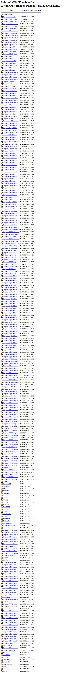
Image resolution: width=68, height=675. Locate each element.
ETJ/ (4, 666)
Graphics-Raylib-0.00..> (10, 276)
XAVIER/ (6, 500)
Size (32, 10)
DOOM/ (5, 495)
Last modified (25, 10)
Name (11, 10)
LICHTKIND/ (7, 659)
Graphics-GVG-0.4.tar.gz (10, 236)
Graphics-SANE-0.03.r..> (10, 84)
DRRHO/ (5, 560)
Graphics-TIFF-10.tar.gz (10, 437)
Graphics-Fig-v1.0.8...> (9, 255)
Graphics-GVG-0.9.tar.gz (10, 359)
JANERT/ (6, 504)
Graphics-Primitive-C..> (10, 93)
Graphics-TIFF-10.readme (10, 435)
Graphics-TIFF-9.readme (10, 430)
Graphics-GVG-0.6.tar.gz (10, 248)
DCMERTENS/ (7, 523)
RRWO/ (5, 671)
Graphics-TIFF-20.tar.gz (10, 555)
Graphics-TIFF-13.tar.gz (10, 451)
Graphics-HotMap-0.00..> (10, 142)
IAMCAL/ (6, 601)
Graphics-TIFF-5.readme (10, 266)
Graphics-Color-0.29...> (10, 132)
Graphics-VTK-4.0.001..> (10, 37)
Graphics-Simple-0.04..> (10, 19)
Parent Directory (7, 14)
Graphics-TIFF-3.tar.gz (9, 262)
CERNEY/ (6, 516)
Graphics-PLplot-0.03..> (10, 44)
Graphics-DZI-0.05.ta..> (10, 116)
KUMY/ (5, 509)
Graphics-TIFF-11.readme (10, 440)
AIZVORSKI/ (7, 484)
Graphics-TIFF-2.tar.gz (9, 259)
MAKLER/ (6, 493)
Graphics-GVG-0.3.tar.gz (10, 227)
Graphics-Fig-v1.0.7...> (9, 252)
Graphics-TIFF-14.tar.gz (10, 456)
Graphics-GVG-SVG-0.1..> (11, 232)
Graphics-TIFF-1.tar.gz (9, 257)
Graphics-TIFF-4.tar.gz (9, 264)
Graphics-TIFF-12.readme (10, 444)
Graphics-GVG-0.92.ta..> (10, 380)
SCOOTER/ (6, 527)
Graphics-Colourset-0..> (10, 56)
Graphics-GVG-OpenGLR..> (11, 229)
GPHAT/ (5, 511)
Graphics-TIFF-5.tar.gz (9, 269)
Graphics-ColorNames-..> (10, 28)
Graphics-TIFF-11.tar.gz (10, 442)
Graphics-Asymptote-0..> (10, 98)
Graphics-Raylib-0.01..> (10, 289)
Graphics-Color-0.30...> (10, 178)
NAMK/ (5, 657)
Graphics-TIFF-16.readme (10, 463)
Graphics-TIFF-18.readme (10, 477)
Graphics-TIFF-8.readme (10, 426)
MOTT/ (5, 488)
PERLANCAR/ (7, 664)
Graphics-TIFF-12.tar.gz (10, 447)
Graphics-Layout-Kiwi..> (10, 544)
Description (37, 10)
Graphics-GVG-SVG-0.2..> (11, 239)
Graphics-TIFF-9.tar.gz (9, 433)
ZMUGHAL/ (7, 597)
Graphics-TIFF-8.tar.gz (9, 428)
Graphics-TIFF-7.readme (10, 421)
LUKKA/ (5, 481)
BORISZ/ (5, 502)
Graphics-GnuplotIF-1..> (10, 128)
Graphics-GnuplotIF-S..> (10, 81)
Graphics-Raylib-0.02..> (10, 336)
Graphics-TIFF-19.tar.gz (10, 532)
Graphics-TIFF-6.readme (10, 271)
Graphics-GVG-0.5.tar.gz (10, 246)
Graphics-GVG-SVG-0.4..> (11, 243)
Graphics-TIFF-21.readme (10, 604)
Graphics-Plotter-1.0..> (9, 17)
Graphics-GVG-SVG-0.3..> (11, 241)
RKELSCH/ (6, 668)
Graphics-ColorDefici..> (10, 42)
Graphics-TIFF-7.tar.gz (9, 423)
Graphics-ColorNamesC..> (10, 613)
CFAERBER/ (7, 514)
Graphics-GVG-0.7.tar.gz (10, 250)
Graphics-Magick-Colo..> (10, 118)
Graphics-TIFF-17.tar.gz (10, 472)
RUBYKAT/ (6, 662)
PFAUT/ (5, 497)
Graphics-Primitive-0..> (10, 111)
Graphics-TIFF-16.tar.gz (10, 465)
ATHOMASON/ (7, 645)
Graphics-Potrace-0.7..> (10, 206)
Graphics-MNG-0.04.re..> (10, 24)
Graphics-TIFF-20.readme (10, 553)
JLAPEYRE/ (6, 507)
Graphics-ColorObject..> (10, 51)
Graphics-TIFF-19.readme (10, 530)
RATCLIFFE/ (7, 608)
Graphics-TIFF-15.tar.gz (10, 460)
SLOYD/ (5, 558)
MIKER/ (5, 652)
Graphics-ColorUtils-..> (10, 68)
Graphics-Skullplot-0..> (10, 384)
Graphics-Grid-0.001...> (10, 548)
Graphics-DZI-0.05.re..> (10, 114)
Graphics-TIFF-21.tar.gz (10, 606)
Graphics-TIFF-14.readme (10, 454)
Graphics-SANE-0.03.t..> (10, 86)
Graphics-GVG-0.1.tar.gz (10, 211)
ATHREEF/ (6, 486)
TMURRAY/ (6, 518)
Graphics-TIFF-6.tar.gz (9, 273)
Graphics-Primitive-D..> (10, 91)
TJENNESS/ (6, 521)
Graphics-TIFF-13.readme (10, 449)
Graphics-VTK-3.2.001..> (10, 33)
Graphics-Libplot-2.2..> (10, 63)
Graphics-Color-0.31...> (10, 183)
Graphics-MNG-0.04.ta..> (10, 26)
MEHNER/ (6, 491)
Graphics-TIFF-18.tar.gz (10, 479)
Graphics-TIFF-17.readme (10, 470)
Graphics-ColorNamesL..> (10, 412)
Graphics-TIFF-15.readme (10, 458)
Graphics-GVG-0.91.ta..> (10, 377)
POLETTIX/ (6, 655)
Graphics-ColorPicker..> (10, 146)
